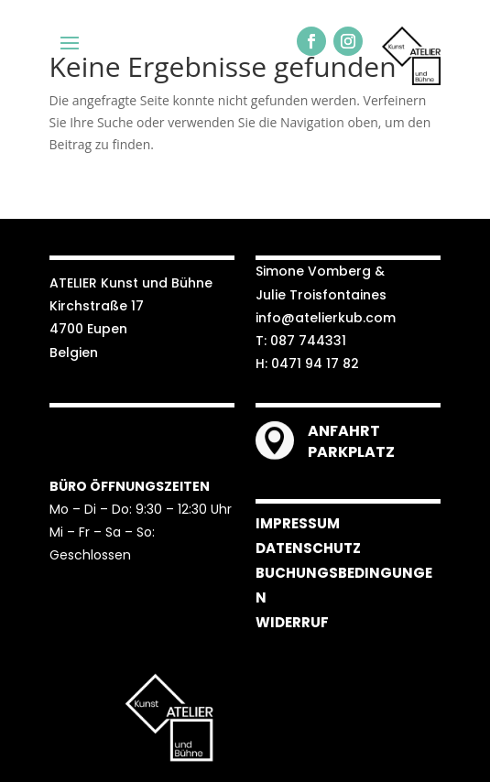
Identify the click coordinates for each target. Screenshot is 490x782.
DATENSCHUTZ (308, 548)
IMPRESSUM (298, 523)
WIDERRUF (292, 622)
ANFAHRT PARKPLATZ (351, 441)
